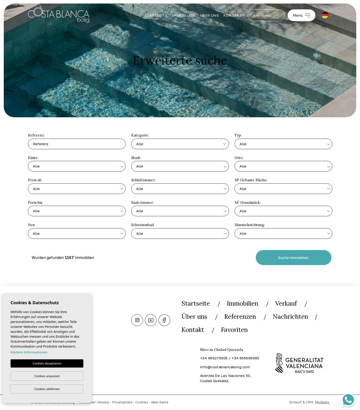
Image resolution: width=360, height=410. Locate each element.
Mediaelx (322, 402)
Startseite (156, 15)
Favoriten (234, 330)
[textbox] (286, 144)
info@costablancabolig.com (225, 367)
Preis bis (35, 202)
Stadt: (136, 158)
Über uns (209, 15)
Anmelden (266, 15)
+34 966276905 (214, 358)
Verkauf (286, 303)
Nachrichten (290, 316)
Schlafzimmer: (143, 180)
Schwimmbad (142, 225)
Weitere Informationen (29, 352)
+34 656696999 (245, 358)
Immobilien (183, 15)
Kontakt (232, 15)
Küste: (33, 158)
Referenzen (240, 316)
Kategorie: (140, 135)
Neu (31, 225)
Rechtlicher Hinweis (93, 402)
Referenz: (36, 135)
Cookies (141, 402)
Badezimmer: (142, 202)
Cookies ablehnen (47, 389)
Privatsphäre (122, 402)
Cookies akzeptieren (47, 363)
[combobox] (283, 144)
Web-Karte (159, 402)
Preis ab (35, 180)
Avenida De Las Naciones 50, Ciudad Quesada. (225, 378)
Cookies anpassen (47, 376)
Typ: (238, 135)
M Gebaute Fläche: (251, 180)
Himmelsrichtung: (250, 225)
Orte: (239, 158)
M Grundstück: (248, 202)
